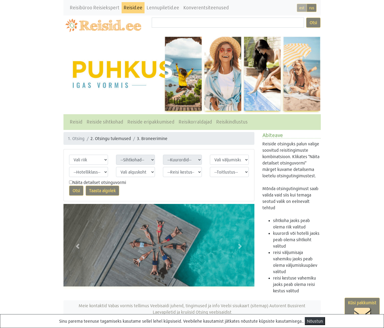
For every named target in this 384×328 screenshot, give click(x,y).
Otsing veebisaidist (213, 311)
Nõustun (315, 320)
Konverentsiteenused (206, 7)
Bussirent (296, 305)
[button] (77, 246)
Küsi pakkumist (362, 311)
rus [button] (311, 8)
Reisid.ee (133, 7)
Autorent (277, 305)
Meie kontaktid (93, 305)
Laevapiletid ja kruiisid (174, 311)
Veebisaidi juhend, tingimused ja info (185, 305)
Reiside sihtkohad (105, 122)
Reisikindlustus (232, 122)
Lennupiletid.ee (163, 7)
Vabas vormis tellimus (128, 305)
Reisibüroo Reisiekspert (94, 7)
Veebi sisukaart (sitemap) (244, 305)
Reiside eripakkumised (150, 122)
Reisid (76, 122)
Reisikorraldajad (195, 122)
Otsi (313, 22)
